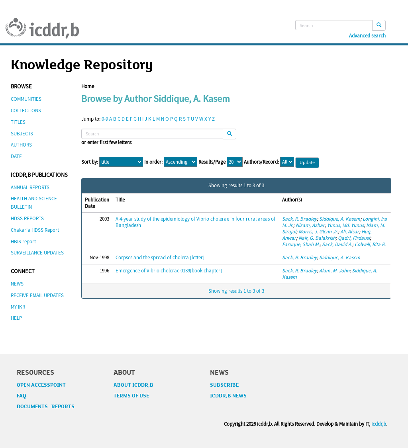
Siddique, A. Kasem (339, 218)
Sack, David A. (337, 244)
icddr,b (378, 424)
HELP (16, 318)
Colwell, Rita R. (370, 244)
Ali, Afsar (349, 231)
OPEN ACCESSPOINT (41, 385)
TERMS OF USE (131, 396)
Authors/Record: (261, 162)
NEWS (17, 283)
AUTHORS (21, 144)
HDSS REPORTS (27, 218)
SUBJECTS (22, 133)
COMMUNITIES (26, 99)
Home (87, 86)
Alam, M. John (334, 270)
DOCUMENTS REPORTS (46, 406)
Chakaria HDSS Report (35, 230)
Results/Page (212, 162)
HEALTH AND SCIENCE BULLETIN (34, 202)
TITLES (18, 122)
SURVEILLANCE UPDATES (37, 252)
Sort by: (89, 162)
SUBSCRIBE (224, 385)
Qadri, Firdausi (354, 238)
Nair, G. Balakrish (316, 238)
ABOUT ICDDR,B (133, 385)
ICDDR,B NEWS (228, 396)
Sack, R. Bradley (299, 218)
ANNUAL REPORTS (30, 187)
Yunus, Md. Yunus (345, 225)
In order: (153, 162)
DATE (16, 156)
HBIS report (23, 241)
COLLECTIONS (26, 110)
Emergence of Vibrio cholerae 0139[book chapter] (169, 270)
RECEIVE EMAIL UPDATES (37, 295)
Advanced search (367, 36)
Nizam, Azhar (310, 225)
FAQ (21, 396)
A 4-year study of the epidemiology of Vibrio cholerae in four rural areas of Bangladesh (195, 222)
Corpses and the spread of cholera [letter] (160, 257)
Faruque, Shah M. (301, 244)
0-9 (105, 118)
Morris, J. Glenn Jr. (318, 231)
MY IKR (18, 306)
